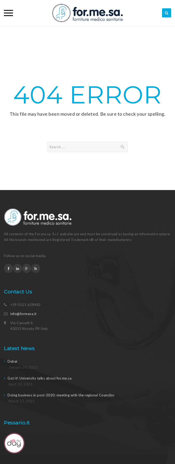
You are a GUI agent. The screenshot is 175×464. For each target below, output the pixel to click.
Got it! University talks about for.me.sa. (40, 378)
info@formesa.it (23, 314)
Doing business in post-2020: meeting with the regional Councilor (61, 395)
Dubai (12, 361)
